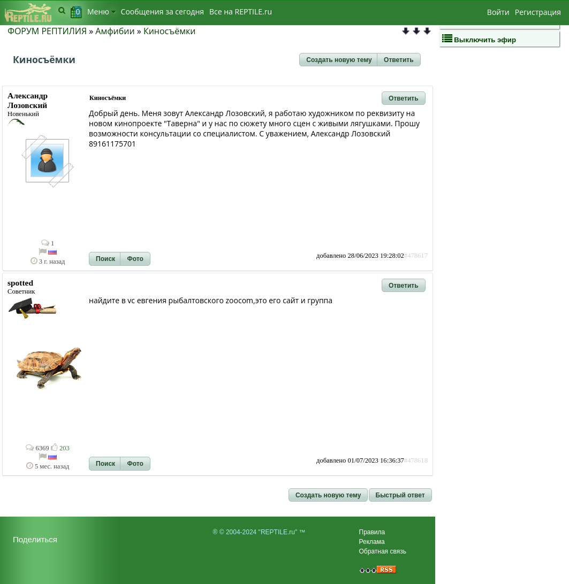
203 (60, 448)
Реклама (372, 541)
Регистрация (538, 12)
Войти (498, 12)
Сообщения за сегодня (162, 11)
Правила (372, 532)
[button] (338, 60)
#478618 (416, 460)
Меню (101, 11)
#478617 (416, 255)
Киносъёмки (169, 31)
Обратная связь (382, 551)
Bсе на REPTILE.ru (240, 11)
